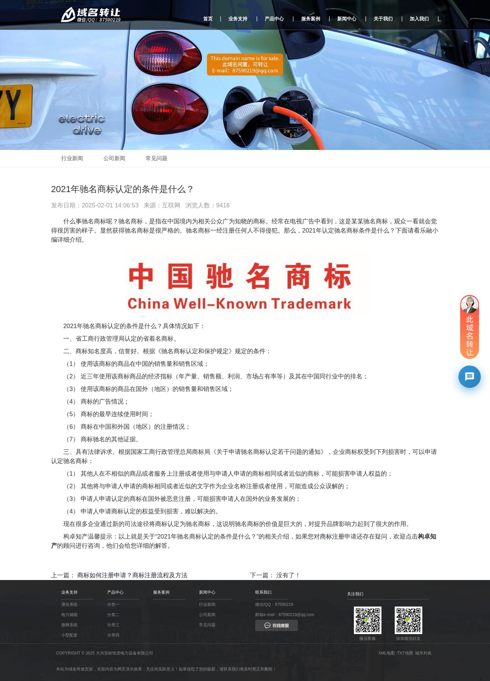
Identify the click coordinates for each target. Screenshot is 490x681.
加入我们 (419, 18)
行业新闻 (72, 158)
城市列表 (424, 653)
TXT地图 (406, 653)
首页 (208, 18)
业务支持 (237, 18)
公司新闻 (114, 158)
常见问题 (156, 158)
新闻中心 (346, 18)
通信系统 (69, 604)
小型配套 (69, 635)
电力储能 (69, 614)
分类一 (113, 604)
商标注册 (332, 536)
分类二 (113, 614)
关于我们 (383, 18)
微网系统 (69, 625)
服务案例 (310, 18)
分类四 (113, 635)
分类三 (113, 625)
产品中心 (274, 18)
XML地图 (387, 653)
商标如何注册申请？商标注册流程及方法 (132, 575)
